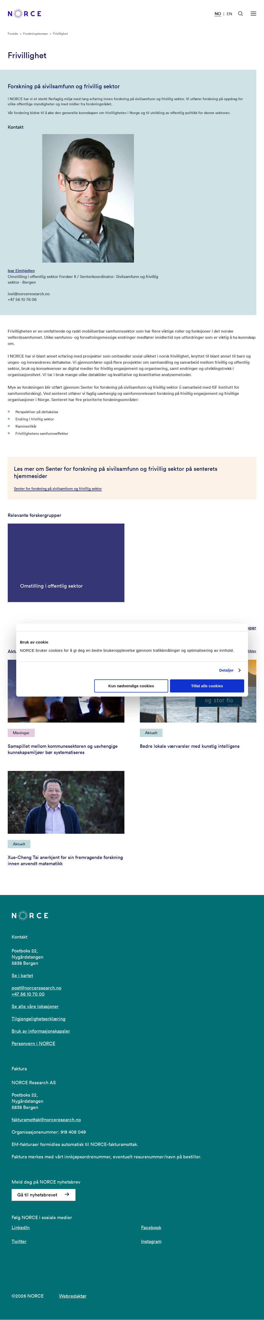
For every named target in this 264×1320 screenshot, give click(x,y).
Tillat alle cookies (207, 686)
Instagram (151, 1242)
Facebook (151, 1228)
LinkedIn (21, 1228)
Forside (13, 33)
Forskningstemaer (35, 33)
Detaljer (226, 670)
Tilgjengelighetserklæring (38, 1019)
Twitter (19, 1242)
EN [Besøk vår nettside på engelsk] (229, 13)
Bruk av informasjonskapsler (41, 1032)
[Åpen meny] (253, 14)
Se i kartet (22, 976)
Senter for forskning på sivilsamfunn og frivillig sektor (58, 488)
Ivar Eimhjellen (21, 270)
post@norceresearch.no (36, 988)
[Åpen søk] (240, 13)
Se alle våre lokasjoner (35, 1007)
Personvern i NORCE (33, 1044)
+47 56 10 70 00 (28, 994)
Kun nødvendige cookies (131, 686)
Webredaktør (73, 1296)
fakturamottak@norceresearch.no (46, 1120)
